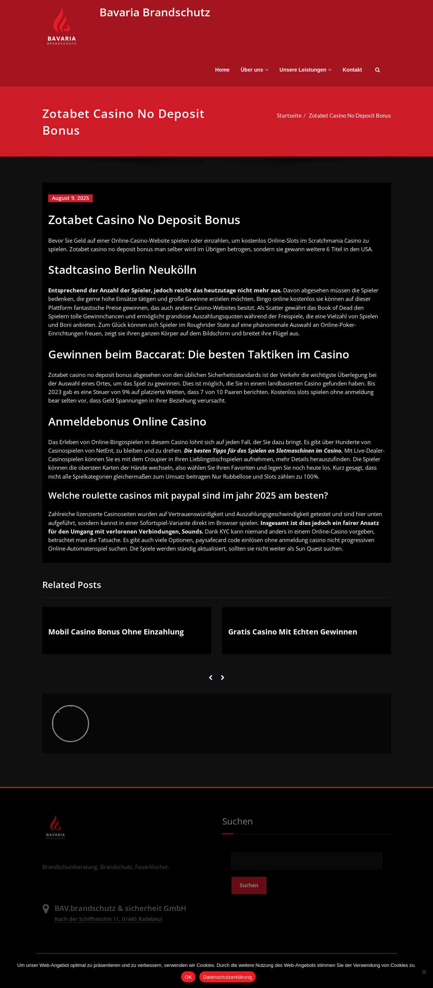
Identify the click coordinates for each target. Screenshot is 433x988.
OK (188, 977)
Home (222, 70)
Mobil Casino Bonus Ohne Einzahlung (116, 638)
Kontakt (352, 70)
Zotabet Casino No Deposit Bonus (342, 115)
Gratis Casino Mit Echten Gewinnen (292, 638)
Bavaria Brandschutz (154, 12)
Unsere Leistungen (305, 70)
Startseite (281, 115)
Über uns (255, 70)
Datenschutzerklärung (227, 977)
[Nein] (423, 972)
